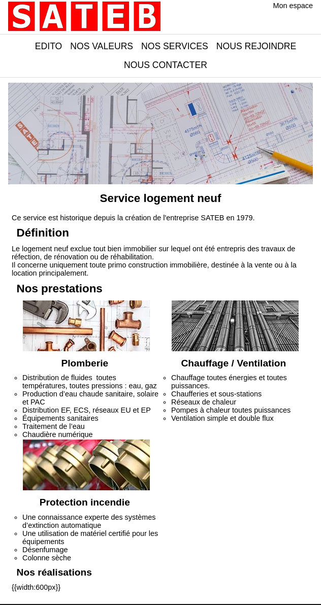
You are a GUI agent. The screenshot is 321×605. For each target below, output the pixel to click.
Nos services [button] (174, 46)
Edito (48, 46)
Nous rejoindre (256, 46)
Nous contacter (165, 65)
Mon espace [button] (293, 6)
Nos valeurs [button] (101, 46)
